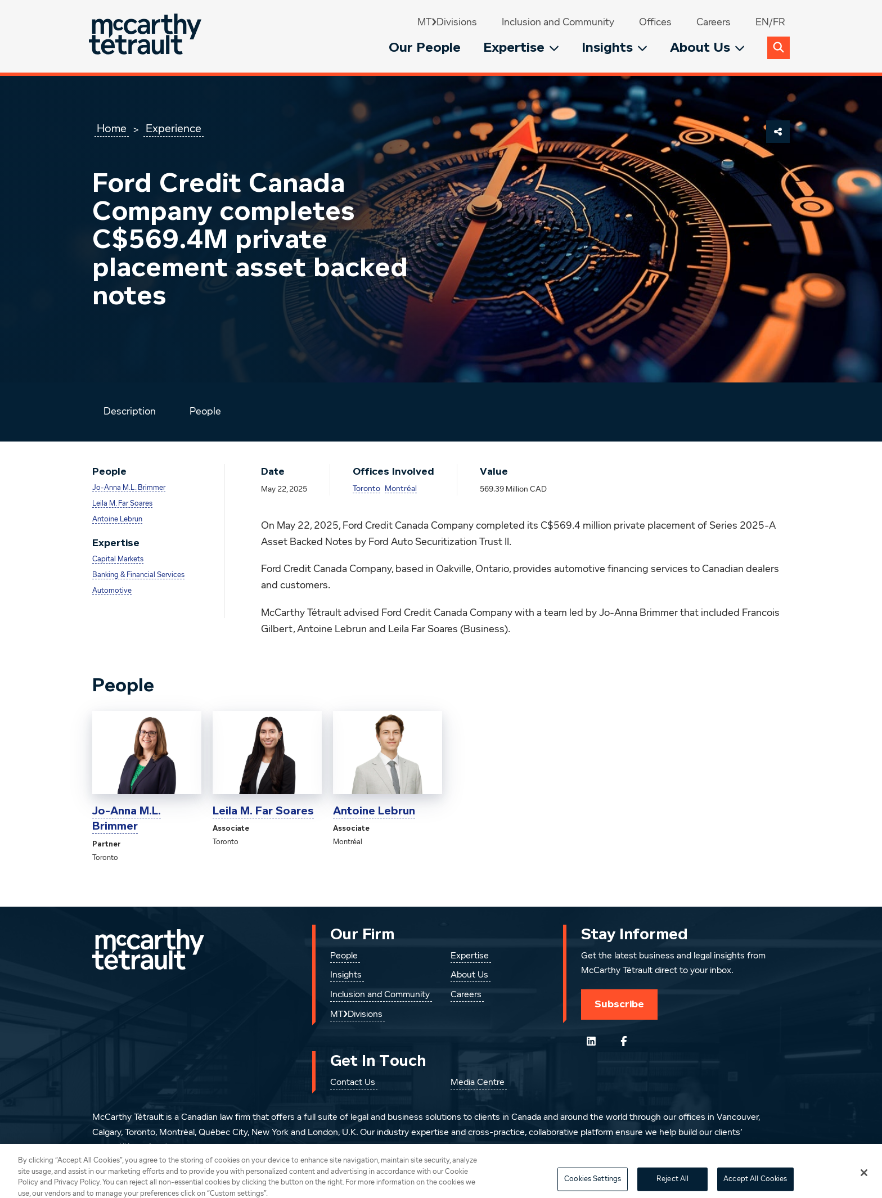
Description (130, 412)
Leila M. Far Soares (122, 503)
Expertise (521, 47)
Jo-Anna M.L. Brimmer (128, 488)
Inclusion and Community (558, 22)
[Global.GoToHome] (146, 36)
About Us (707, 47)
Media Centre (478, 1082)
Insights (614, 47)
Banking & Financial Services (138, 575)
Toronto (366, 489)
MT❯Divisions (447, 22)
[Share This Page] (778, 131)
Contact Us (352, 1082)
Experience (173, 128)
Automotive (112, 591)
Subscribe (619, 1004)
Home (112, 128)
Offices (655, 22)
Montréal (401, 489)
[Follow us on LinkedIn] (591, 1041)
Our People (425, 47)
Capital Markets (117, 559)
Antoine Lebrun (117, 519)
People (205, 412)
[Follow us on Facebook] (624, 1041)
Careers (713, 22)
